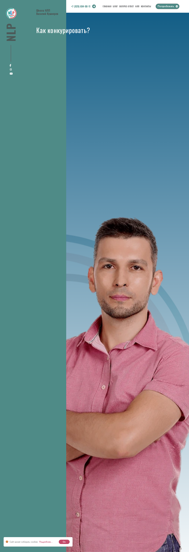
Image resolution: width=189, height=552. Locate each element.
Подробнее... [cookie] (46, 542)
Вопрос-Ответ (126, 6)
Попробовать (166, 6)
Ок (64, 541)
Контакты (146, 6)
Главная (107, 6)
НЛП (137, 6)
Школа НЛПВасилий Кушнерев (47, 11)
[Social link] (94, 7)
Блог (115, 6)
